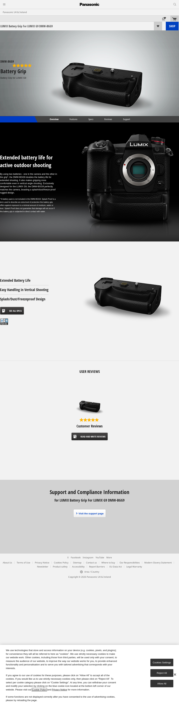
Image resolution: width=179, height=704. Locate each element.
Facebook (76, 557)
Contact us (91, 562)
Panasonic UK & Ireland (15, 12)
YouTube (100, 557)
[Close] (175, 675)
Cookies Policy (61, 562)
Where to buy (108, 562)
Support (126, 119)
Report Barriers (97, 566)
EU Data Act (115, 566)
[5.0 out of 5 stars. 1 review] (22, 65)
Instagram (88, 557)
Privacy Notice (42, 562)
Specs (90, 119)
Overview (54, 119)
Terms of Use (23, 562)
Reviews (108, 119)
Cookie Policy (39, 689)
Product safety (60, 566)
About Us (7, 562)
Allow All (162, 683)
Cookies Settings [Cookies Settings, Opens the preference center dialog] (162, 662)
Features (73, 119)
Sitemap (77, 562)
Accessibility (78, 566)
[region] (89, 674)
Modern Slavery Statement (158, 562)
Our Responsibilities (130, 562)
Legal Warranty (134, 566)
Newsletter (42, 566)
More (109, 557)
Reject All (162, 673)
